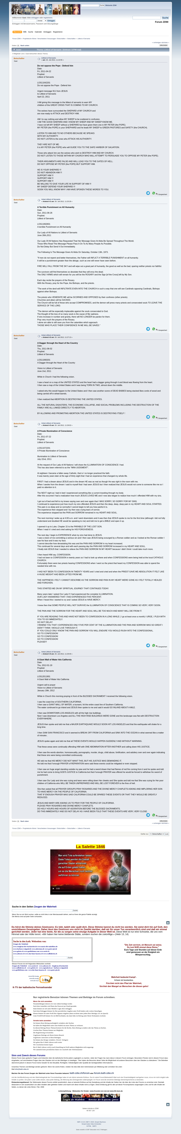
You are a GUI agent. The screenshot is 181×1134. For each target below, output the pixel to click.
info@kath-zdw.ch (22, 1069)
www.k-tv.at (34, 980)
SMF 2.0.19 (81, 1122)
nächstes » (165, 42)
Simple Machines (100, 1122)
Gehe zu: (145, 834)
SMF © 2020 (90, 1122)
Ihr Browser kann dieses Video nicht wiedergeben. (90, 872)
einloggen (35, 18)
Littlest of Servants (48, 58)
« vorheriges (156, 42)
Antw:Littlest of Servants (50, 199)
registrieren (47, 18)
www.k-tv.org (34, 978)
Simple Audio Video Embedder (91, 1124)
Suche (15, 906)
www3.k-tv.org (33, 976)
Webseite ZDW (111, 5)
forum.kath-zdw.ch (104, 1073)
